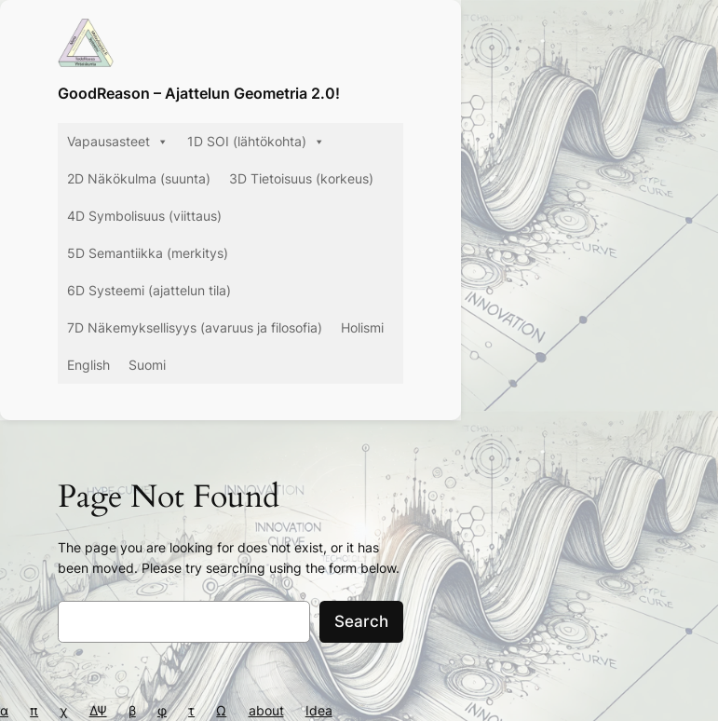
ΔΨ (98, 710)
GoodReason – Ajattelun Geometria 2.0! (199, 93)
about (266, 710)
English (88, 365)
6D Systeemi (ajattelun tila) (149, 290)
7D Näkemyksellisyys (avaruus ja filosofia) (194, 327)
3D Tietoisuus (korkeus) (301, 178)
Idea (318, 710)
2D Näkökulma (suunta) (138, 178)
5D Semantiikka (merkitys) (147, 253)
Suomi (147, 365)
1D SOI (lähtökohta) (256, 141)
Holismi (362, 327)
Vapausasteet (118, 141)
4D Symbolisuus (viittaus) (144, 216)
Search (361, 621)
